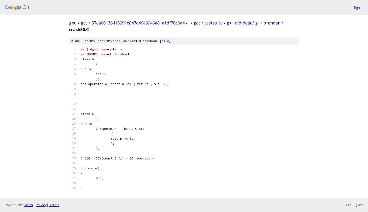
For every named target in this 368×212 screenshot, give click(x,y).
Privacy (41, 205)
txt (348, 205)
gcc (84, 23)
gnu (73, 23)
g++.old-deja (239, 23)
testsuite (213, 23)
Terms (54, 205)
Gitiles (28, 205)
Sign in (358, 7)
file (165, 41)
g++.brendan (267, 23)
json (359, 205)
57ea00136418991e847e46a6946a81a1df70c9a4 (138, 23)
